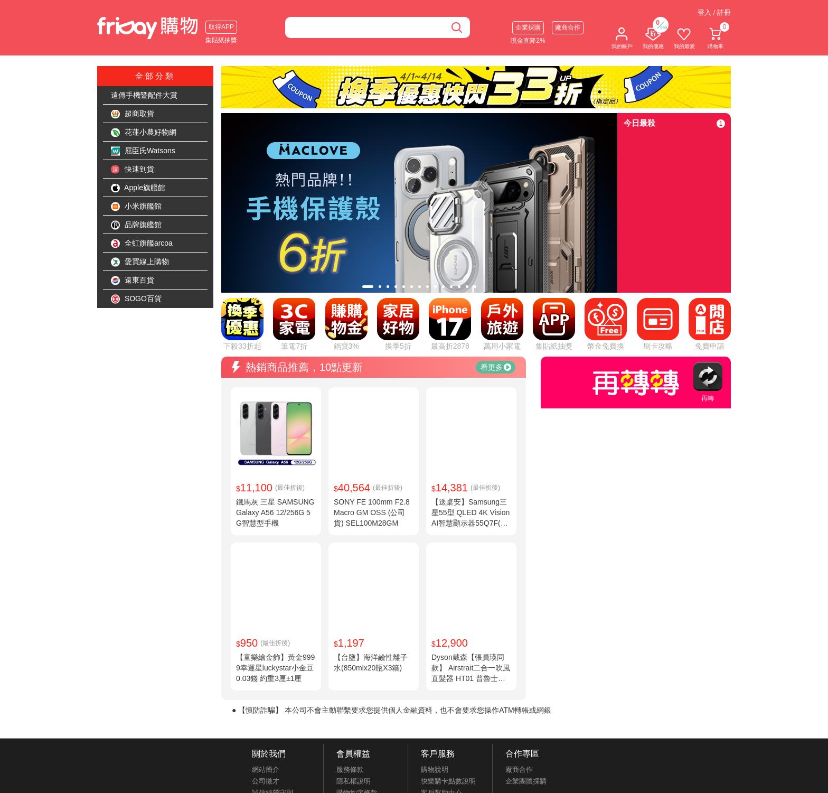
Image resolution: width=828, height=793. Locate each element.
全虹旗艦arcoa (142, 243)
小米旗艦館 (136, 206)
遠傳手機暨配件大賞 (144, 95)
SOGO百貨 (136, 299)
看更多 (496, 367)
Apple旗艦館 (138, 188)
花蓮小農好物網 (143, 132)
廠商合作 (567, 27)
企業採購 (528, 27)
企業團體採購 (526, 781)
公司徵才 (265, 781)
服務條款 (350, 769)
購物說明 (434, 769)
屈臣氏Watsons (143, 151)
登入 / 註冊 (714, 12)
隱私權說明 (353, 781)
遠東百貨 (132, 280)
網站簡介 (265, 769)
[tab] (367, 286)
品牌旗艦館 (136, 225)
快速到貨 (132, 169)
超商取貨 (132, 114)
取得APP (221, 27)
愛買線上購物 (140, 262)
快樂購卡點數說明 (448, 781)
